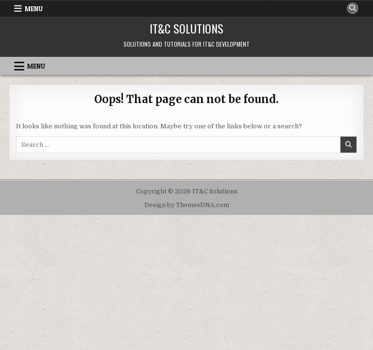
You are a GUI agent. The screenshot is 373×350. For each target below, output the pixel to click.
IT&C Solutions (186, 28)
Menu (34, 9)
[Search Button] (352, 8)
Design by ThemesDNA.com (186, 205)
